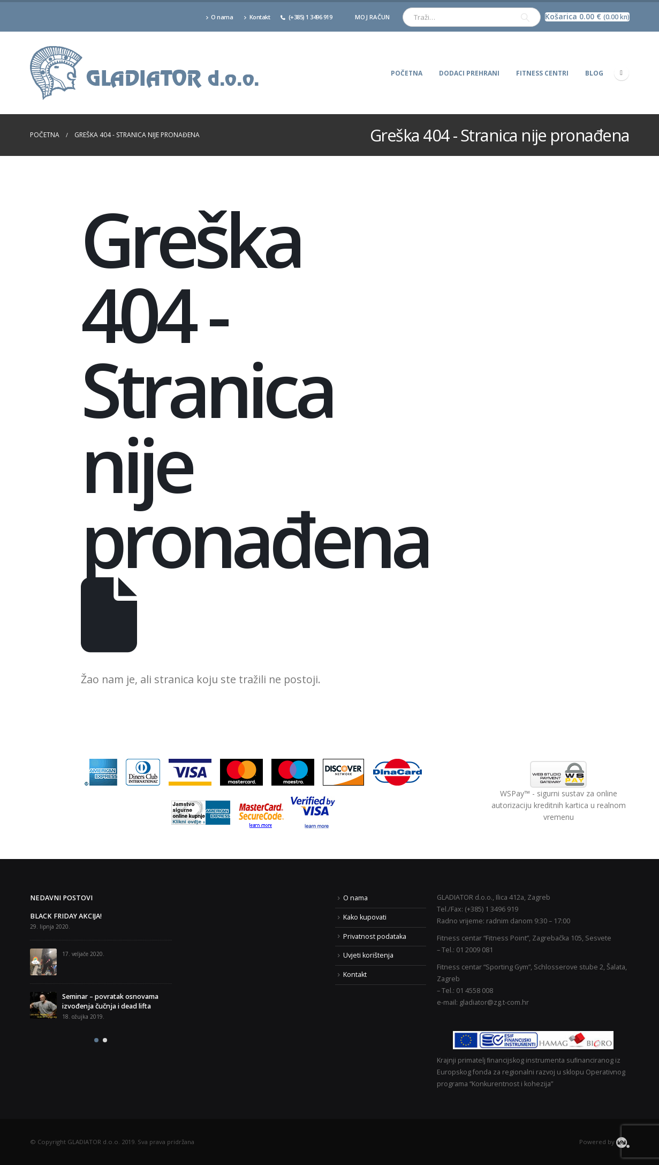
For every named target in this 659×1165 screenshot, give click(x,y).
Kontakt (257, 17)
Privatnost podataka (374, 936)
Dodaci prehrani (469, 73)
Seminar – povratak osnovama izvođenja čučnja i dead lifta (110, 1001)
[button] (96, 1040)
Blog (594, 73)
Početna (406, 73)
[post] (43, 962)
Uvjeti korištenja (368, 955)
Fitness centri (542, 73)
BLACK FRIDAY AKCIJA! (66, 916)
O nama (219, 17)
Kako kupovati (365, 917)
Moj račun (372, 17)
